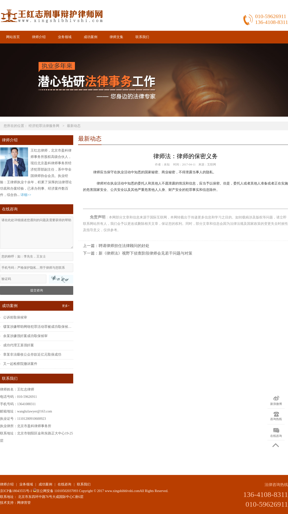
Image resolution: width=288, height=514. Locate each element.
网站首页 (13, 37)
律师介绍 (39, 37)
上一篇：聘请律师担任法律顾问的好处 (116, 246)
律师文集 (116, 37)
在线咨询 (64, 484)
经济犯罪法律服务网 (44, 126)
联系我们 (142, 37)
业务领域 (65, 37)
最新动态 (74, 126)
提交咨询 (36, 290)
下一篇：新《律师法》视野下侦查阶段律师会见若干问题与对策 (137, 253)
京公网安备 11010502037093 (55, 491)
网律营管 (24, 502)
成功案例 (90, 37)
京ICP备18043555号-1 (16, 491)
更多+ (66, 306)
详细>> (26, 195)
